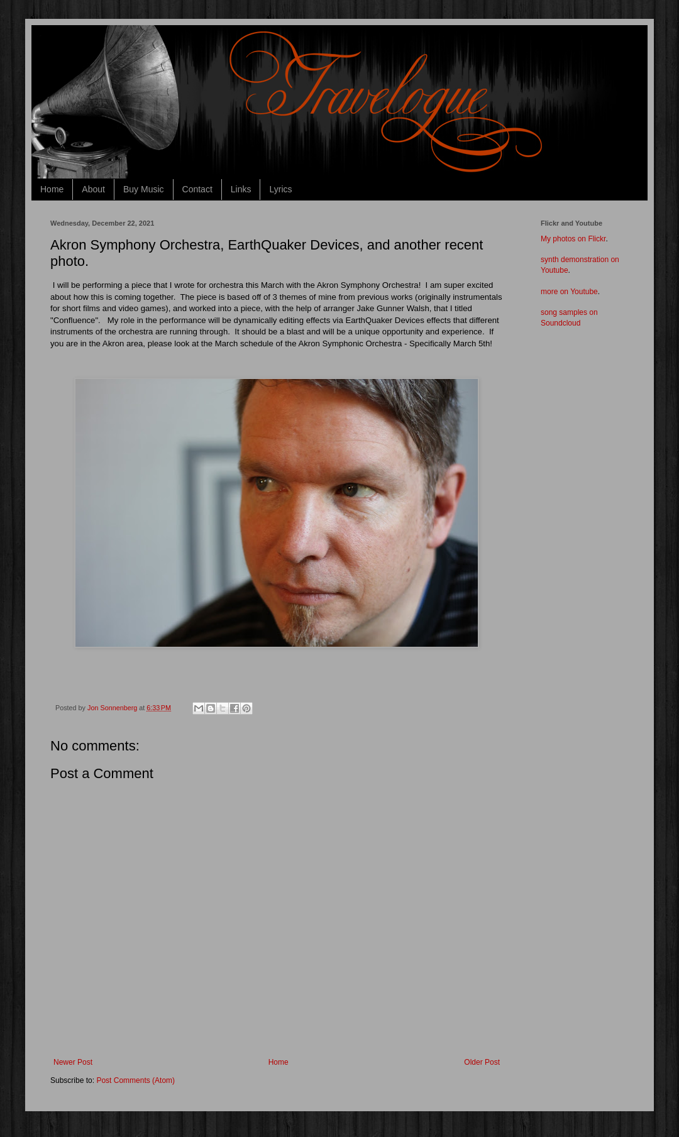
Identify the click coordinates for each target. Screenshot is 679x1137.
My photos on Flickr (573, 238)
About (93, 189)
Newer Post (72, 1062)
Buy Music (143, 189)
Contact (197, 189)
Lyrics (280, 189)
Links (241, 189)
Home (51, 189)
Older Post (482, 1062)
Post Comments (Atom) (135, 1080)
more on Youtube (569, 291)
